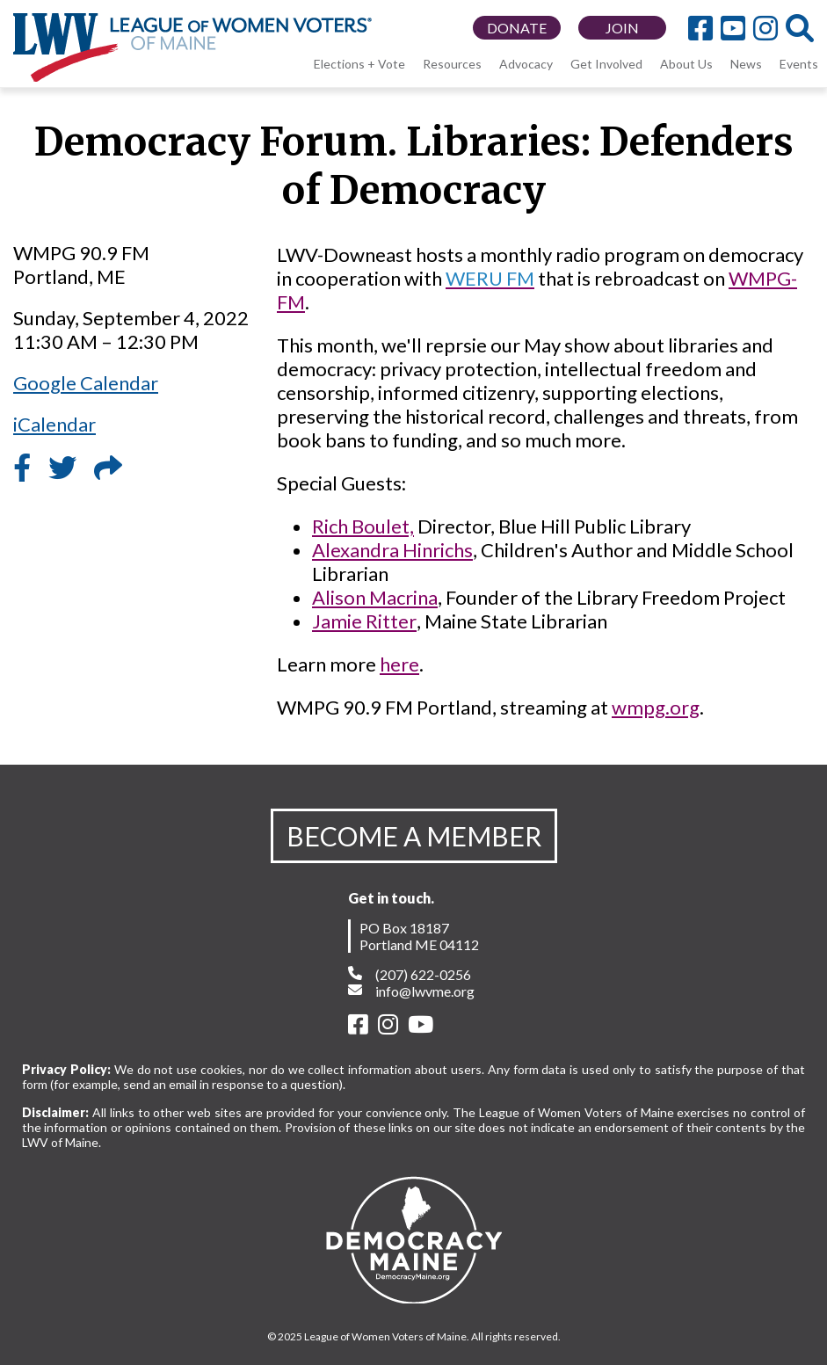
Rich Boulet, (363, 526)
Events (799, 63)
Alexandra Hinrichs (392, 550)
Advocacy (526, 63)
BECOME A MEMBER (414, 836)
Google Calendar (85, 383)
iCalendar (54, 424)
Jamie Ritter (364, 621)
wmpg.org (656, 707)
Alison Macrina (375, 597)
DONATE (517, 27)
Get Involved (606, 63)
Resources (452, 63)
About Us (686, 63)
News (746, 63)
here (399, 664)
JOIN (622, 27)
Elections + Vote (359, 63)
